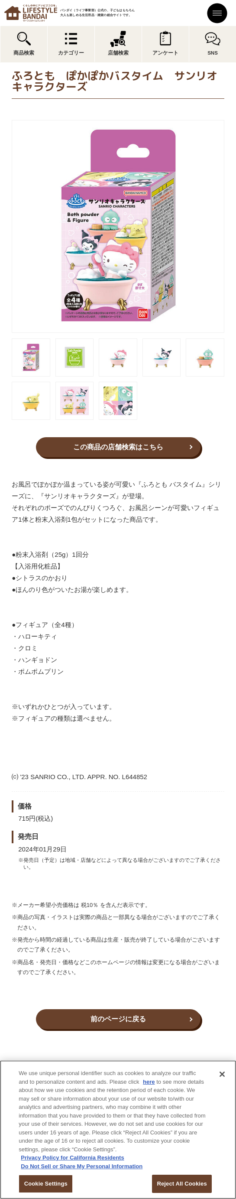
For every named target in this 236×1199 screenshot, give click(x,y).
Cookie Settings (46, 1183)
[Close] (222, 1074)
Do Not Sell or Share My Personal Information (81, 1166)
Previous (5, 226)
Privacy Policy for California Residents (72, 1157)
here (149, 1082)
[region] (118, 1129)
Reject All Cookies (182, 1183)
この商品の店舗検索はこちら (118, 447)
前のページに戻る (118, 1019)
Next (230, 226)
